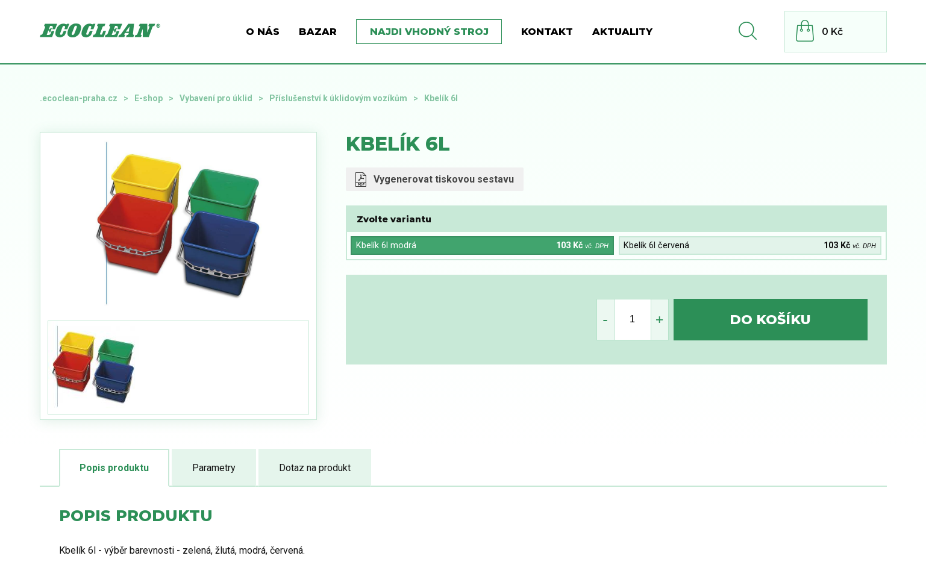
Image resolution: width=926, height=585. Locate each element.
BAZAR (318, 31)
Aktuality (622, 31)
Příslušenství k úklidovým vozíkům (338, 98)
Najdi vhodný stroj (429, 31)
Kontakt (547, 31)
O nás (263, 31)
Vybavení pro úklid (216, 98)
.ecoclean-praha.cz (78, 98)
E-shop (148, 98)
